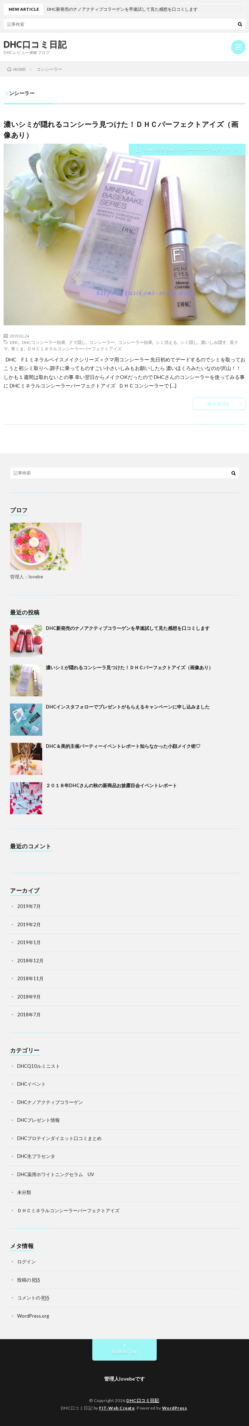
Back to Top (124, 1352)
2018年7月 (29, 1014)
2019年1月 (29, 942)
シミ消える (166, 342)
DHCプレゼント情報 (38, 1120)
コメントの (33, 1298)
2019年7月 (29, 906)
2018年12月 (30, 960)
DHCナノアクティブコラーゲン (50, 1102)
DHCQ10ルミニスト (38, 1066)
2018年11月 (30, 978)
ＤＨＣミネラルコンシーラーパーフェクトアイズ (191, 149)
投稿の (28, 1280)
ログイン (26, 1261)
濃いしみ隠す (213, 342)
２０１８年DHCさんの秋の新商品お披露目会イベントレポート (111, 785)
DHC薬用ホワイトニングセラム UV (55, 1174)
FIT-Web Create (117, 1408)
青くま (17, 348)
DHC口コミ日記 (35, 44)
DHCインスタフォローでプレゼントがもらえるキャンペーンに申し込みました (128, 707)
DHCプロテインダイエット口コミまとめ (59, 1138)
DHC (14, 342)
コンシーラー (102, 342)
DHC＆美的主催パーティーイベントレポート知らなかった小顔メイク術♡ (123, 746)
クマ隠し (77, 342)
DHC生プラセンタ (36, 1156)
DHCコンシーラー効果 (43, 342)
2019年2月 (29, 924)
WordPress (174, 1408)
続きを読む (219, 403)
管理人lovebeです (124, 1379)
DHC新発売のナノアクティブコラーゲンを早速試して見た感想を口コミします (128, 628)
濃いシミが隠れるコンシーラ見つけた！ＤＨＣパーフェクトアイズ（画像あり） (129, 667)
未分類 (24, 1192)
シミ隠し (188, 342)
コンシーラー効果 (135, 342)
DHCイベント (31, 1084)
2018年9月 (29, 997)
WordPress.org (33, 1316)
